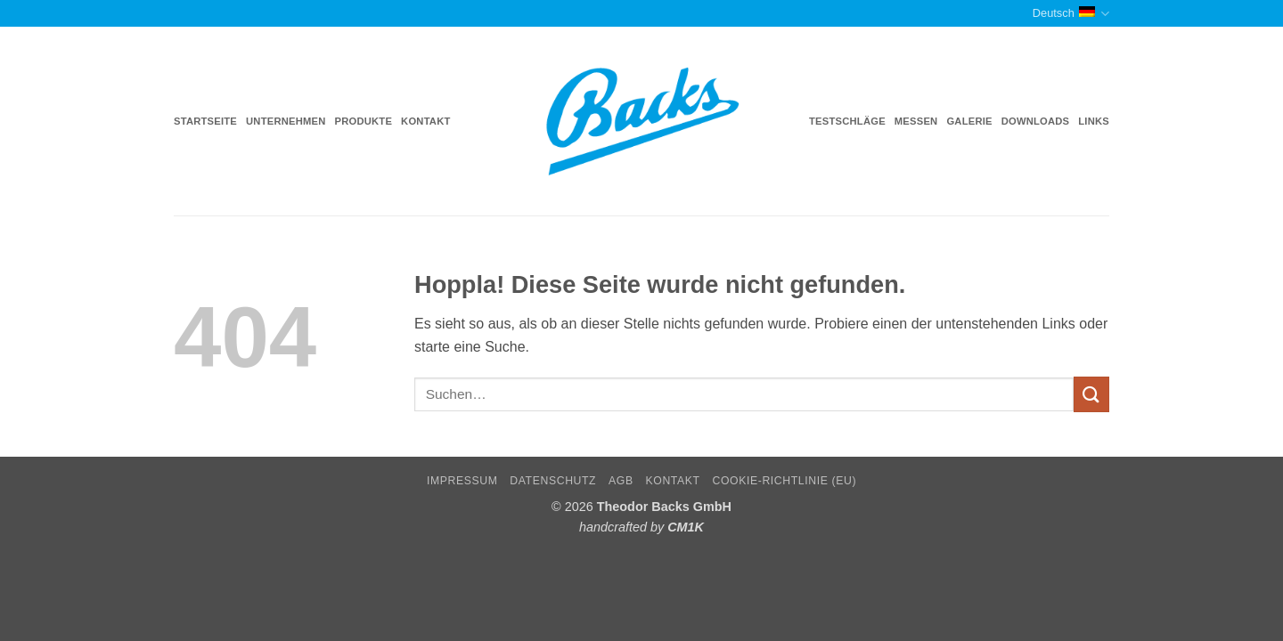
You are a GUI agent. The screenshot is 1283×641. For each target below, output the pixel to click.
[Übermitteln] (1091, 394)
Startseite (205, 121)
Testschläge (847, 121)
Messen (916, 121)
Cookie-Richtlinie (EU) (784, 481)
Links (1093, 121)
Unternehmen (285, 121)
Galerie (969, 121)
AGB (621, 481)
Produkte (364, 121)
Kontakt (425, 121)
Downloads (1035, 121)
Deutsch (1071, 13)
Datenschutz (553, 481)
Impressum (462, 481)
